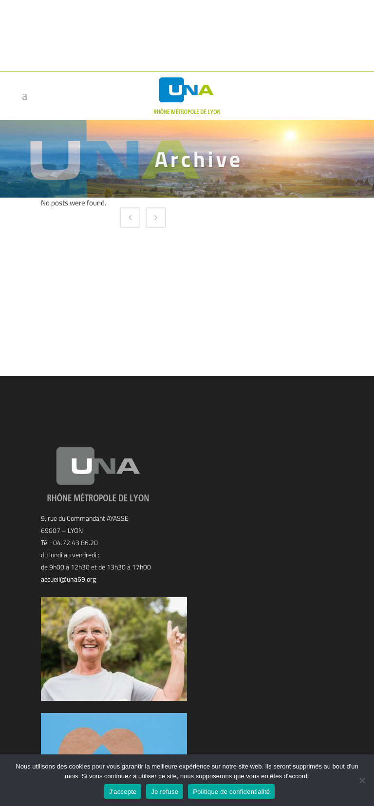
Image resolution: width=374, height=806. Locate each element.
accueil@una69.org (68, 579)
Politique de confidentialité (231, 791)
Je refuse (164, 791)
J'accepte (123, 791)
